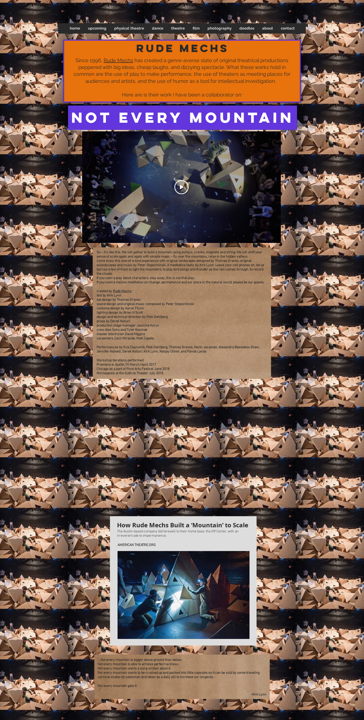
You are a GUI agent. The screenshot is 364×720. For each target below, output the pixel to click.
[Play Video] (181, 187)
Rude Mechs (118, 60)
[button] (129, 28)
